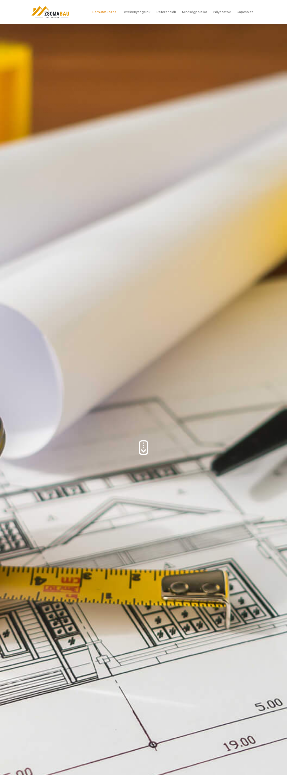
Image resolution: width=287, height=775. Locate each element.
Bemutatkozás (104, 12)
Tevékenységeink (136, 12)
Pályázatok (222, 12)
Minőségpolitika (194, 12)
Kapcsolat (245, 12)
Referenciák (166, 12)
